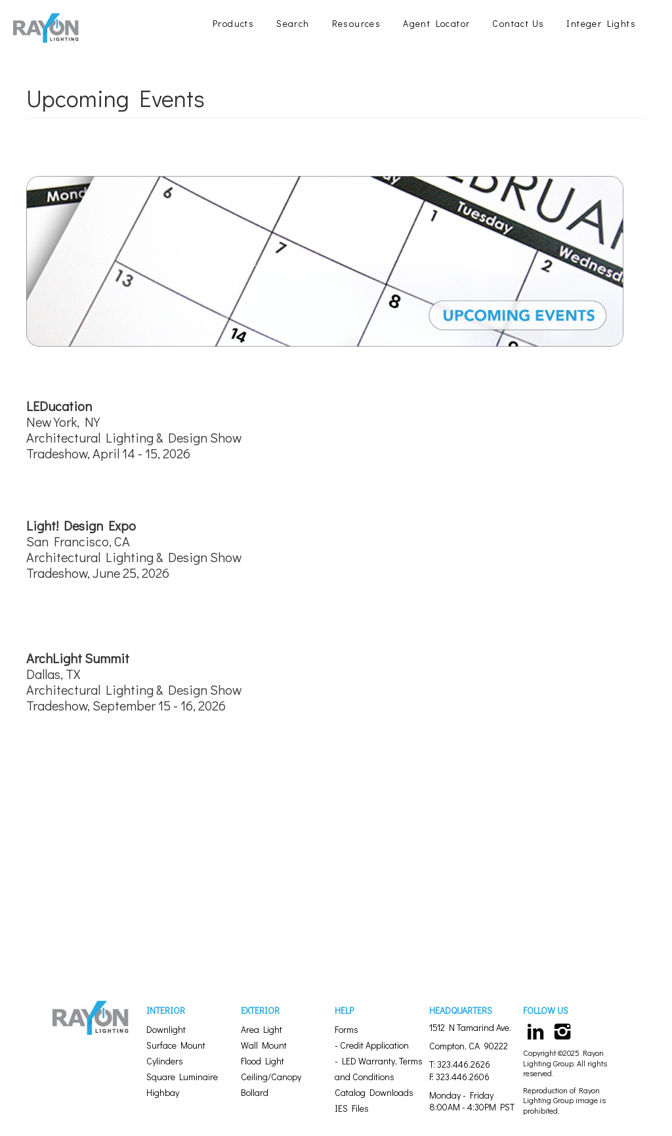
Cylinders (164, 1061)
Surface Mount (175, 1045)
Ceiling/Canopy (271, 1076)
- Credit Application (372, 1045)
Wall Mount (264, 1045)
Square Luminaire (182, 1076)
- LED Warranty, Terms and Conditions (379, 1069)
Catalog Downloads (374, 1092)
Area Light (261, 1029)
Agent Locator (436, 23)
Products (233, 23)
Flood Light (262, 1061)
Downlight (166, 1029)
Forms (346, 1029)
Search (292, 23)
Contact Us (518, 23)
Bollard (254, 1092)
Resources (356, 23)
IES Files (352, 1108)
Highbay (162, 1092)
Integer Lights (601, 23)
